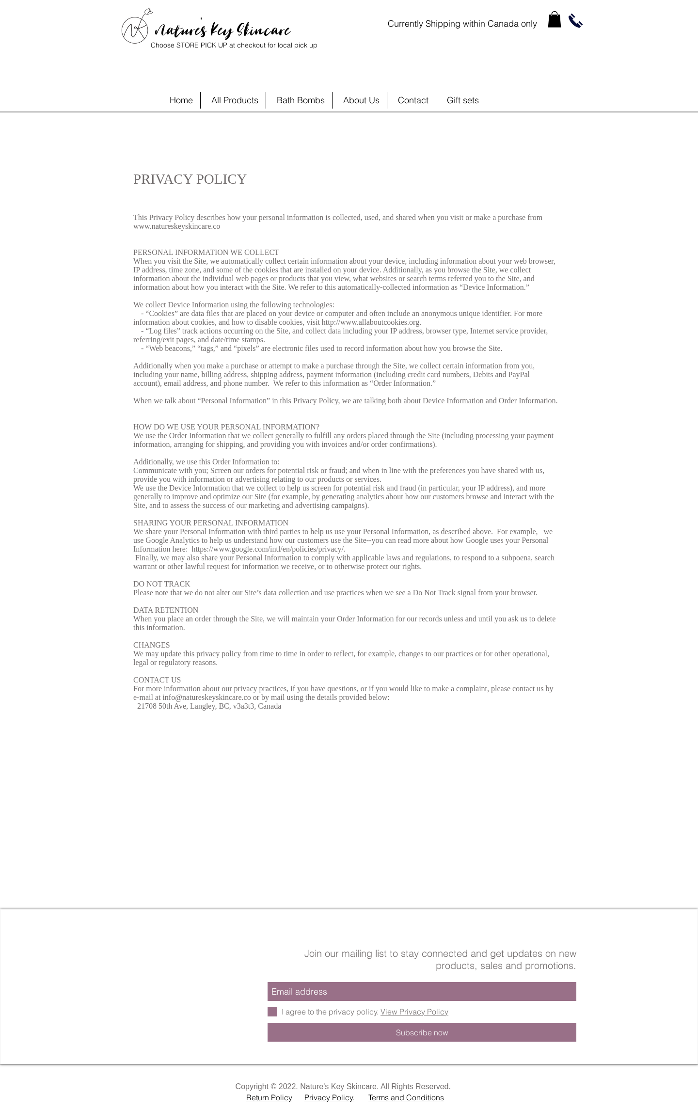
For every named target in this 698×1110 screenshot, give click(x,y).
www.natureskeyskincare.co (176, 226)
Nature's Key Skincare (222, 27)
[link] (554, 19)
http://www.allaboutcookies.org (370, 322)
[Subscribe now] (422, 1032)
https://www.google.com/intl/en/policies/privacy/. (268, 549)
